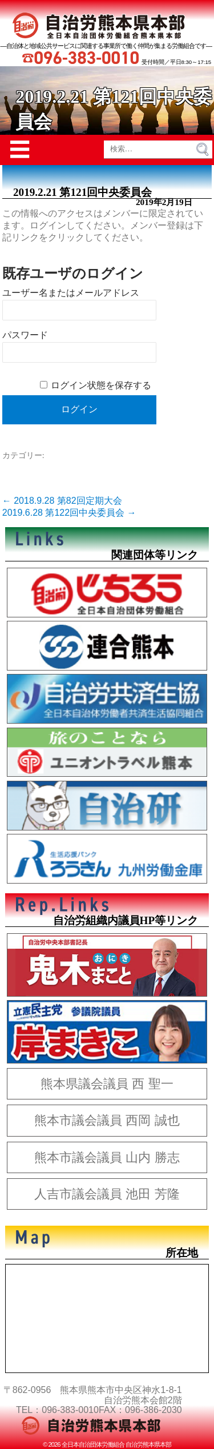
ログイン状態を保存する (101, 385)
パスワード (25, 335)
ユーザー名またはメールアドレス (70, 293)
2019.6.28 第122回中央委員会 (69, 512)
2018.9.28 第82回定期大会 (62, 500)
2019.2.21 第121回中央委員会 (82, 192)
